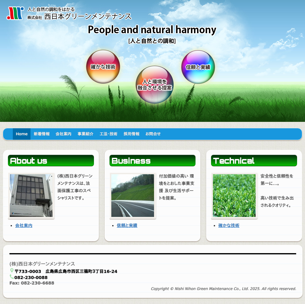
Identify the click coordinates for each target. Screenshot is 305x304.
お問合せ (153, 134)
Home (21, 134)
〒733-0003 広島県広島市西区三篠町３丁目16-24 (65, 271)
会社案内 (63, 134)
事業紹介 (85, 134)
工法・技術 (108, 134)
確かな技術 (228, 225)
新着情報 (41, 134)
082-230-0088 (31, 277)
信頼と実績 (127, 225)
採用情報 (131, 134)
